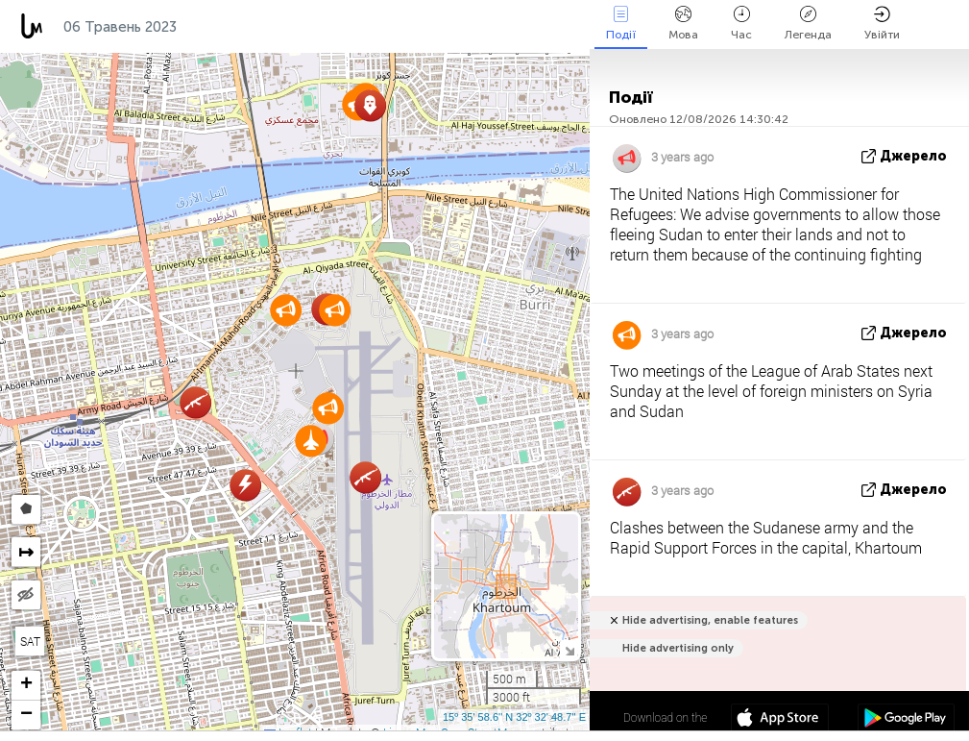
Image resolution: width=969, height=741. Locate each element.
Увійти (882, 23)
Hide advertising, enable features (710, 620)
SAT (30, 641)
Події (621, 23)
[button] (328, 408)
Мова (683, 23)
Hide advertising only (678, 648)
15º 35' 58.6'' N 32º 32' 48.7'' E (514, 717)
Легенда (808, 23)
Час (741, 23)
